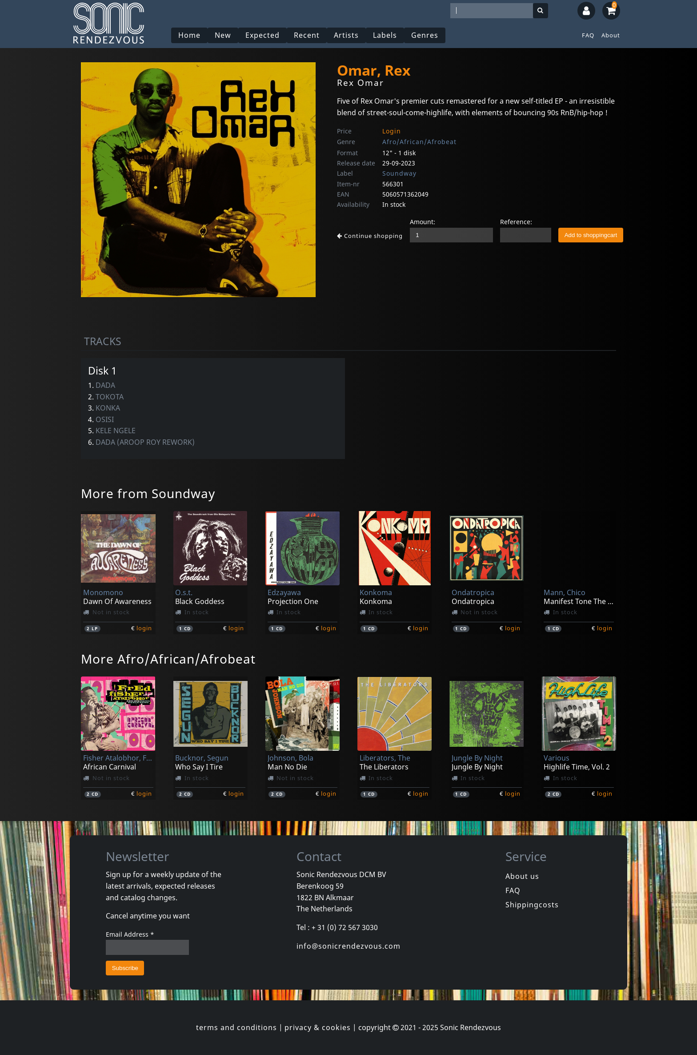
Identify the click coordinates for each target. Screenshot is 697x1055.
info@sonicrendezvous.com (348, 946)
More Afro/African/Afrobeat (168, 658)
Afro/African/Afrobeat (419, 141)
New (223, 35)
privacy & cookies (317, 1027)
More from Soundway (148, 493)
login (144, 628)
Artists (346, 35)
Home (189, 35)
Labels (385, 35)
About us (522, 876)
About (610, 35)
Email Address (130, 934)
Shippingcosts (532, 905)
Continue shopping (370, 236)
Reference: (516, 221)
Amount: (422, 221)
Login (391, 131)
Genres (424, 35)
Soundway (399, 173)
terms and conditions (236, 1027)
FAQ (588, 35)
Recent (307, 35)
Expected (262, 35)
